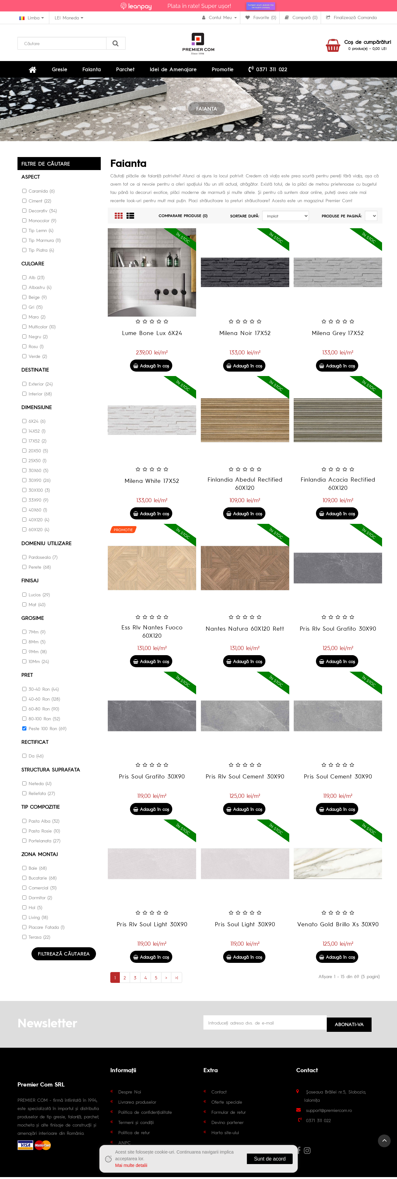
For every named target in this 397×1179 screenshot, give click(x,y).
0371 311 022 (223, 70)
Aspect (30, 179)
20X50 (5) (35, 452)
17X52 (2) (34, 442)
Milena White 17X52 (152, 483)
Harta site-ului (225, 1134)
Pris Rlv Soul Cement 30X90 (245, 778)
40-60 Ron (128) (41, 700)
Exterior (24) (37, 385)
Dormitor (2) (37, 898)
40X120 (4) (35, 521)
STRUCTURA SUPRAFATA (50, 770)
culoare (32, 265)
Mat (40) (33, 605)
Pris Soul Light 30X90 (245, 926)
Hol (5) (32, 907)
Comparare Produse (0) (183, 218)
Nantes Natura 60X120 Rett (245, 630)
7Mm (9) (33, 633)
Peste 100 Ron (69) (44, 729)
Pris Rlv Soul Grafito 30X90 (338, 630)
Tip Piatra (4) (38, 252)
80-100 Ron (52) (41, 719)
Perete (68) (36, 568)
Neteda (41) (36, 784)
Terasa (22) (36, 937)
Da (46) (33, 756)
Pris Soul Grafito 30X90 (152, 778)
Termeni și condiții (136, 1124)
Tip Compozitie (40, 807)
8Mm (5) (33, 643)
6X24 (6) (33, 423)
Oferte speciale (226, 1104)
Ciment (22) (36, 203)
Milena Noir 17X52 (245, 335)
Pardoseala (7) (40, 558)
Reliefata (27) (38, 794)
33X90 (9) (35, 501)
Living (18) (35, 917)
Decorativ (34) (39, 213)
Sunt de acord (270, 1159)
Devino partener (227, 1124)
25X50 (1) (34, 462)
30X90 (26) (36, 482)
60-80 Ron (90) (40, 709)
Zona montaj (39, 854)
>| (176, 980)
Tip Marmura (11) (41, 242)
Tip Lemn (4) (37, 232)
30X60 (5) (35, 472)
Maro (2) (33, 319)
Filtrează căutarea (65, 954)
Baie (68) (34, 868)
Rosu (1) (33, 348)
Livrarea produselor (137, 1104)
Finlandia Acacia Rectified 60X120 (338, 486)
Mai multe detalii (131, 1165)
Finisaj (29, 582)
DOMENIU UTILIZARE (46, 544)
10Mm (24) (35, 662)
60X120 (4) (35, 531)
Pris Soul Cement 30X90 (338, 778)
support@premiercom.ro (329, 1112)
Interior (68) (37, 395)
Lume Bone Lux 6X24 (152, 335)
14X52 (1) (33, 432)
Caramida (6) (38, 193)
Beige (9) (34, 299)
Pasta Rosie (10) (41, 831)
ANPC (124, 1144)
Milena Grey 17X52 (338, 335)
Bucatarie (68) (39, 878)
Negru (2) (35, 338)
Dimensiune (36, 409)
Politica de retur (134, 1134)
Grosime (32, 619)
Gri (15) (32, 309)
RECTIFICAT (34, 742)
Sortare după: (244, 218)
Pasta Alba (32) (40, 821)
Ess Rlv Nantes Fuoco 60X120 (152, 633)
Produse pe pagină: (342, 218)
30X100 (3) (36, 492)
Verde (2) (34, 358)
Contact (219, 1093)
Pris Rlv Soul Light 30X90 (152, 926)
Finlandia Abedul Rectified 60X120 (245, 486)
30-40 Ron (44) (40, 690)
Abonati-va (349, 1024)
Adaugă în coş (151, 368)
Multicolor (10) (39, 329)
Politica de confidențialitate (145, 1114)
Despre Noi (129, 1093)
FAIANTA (206, 111)
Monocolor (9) (39, 222)
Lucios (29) (36, 596)
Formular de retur (228, 1114)
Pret (27, 676)
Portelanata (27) (41, 841)
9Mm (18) (34, 652)
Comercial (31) (39, 888)
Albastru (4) (36, 289)
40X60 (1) (34, 511)
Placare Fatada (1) (43, 927)
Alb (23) (33, 279)
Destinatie (35, 371)
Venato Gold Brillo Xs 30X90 (338, 926)
